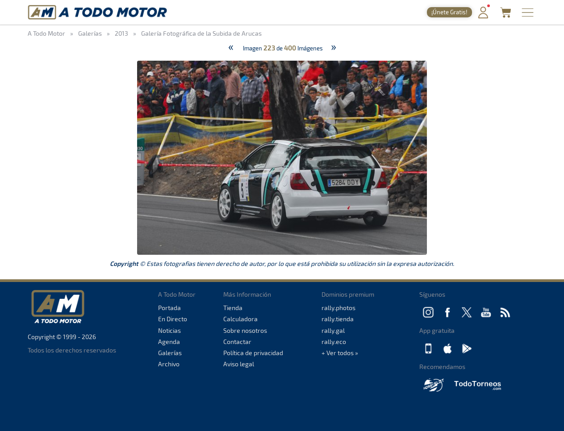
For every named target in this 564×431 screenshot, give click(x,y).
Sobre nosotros (245, 330)
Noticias (169, 330)
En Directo (172, 319)
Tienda (232, 307)
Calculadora (240, 319)
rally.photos (338, 307)
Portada (169, 307)
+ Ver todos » (340, 352)
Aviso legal (238, 364)
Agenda (169, 341)
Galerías (170, 352)
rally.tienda (338, 319)
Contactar (237, 341)
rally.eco (334, 341)
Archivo (169, 364)
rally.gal (333, 330)
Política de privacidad (253, 352)
